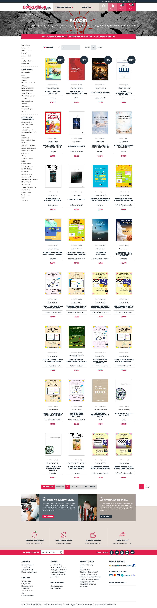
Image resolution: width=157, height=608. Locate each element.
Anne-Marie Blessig (27, 124)
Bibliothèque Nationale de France (28, 134)
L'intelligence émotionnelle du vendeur (124, 254)
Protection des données (84, 604)
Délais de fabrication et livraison (90, 577)
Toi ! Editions (25, 195)
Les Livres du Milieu (27, 177)
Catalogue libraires (27, 61)
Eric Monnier (100, 249)
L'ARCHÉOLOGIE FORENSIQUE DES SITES (76, 360)
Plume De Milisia (26, 190)
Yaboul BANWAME (76, 88)
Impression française (35, 540)
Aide (133, 1)
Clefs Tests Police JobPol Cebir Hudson (100, 467)
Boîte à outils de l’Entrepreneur (76, 467)
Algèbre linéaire (76, 146)
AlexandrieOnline (26, 122)
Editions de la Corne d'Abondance (27, 152)
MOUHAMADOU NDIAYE (76, 463)
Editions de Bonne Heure (28, 148)
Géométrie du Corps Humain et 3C (123, 146)
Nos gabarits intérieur (87, 581)
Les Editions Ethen (26, 174)
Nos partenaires (56, 588)
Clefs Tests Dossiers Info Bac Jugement (124, 360)
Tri (59, 47)
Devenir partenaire (57, 586)
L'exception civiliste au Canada (124, 414)
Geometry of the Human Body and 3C (100, 146)
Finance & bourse (26, 93)
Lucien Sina (76, 142)
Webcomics (24, 200)
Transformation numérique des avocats (53, 468)
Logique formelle (76, 200)
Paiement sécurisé (93, 540)
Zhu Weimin (100, 142)
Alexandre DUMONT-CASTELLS (76, 356)
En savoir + (105, 516)
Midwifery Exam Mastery (52, 92)
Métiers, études (25, 106)
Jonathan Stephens (53, 88)
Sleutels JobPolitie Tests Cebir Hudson (100, 307)
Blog (128, 1)
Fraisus (23, 161)
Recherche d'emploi (27, 109)
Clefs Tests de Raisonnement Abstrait (100, 361)
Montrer (88, 47)
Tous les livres (25, 45)
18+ (22, 58)
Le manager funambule (100, 253)
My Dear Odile (25, 184)
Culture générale (26, 72)
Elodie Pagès (53, 195)
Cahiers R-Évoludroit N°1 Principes (124, 93)
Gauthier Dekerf (26, 163)
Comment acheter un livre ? (89, 574)
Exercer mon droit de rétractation (105, 604)
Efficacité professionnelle (28, 83)
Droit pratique (25, 77)
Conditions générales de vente (52, 604)
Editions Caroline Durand (28, 145)
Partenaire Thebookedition (28, 187)
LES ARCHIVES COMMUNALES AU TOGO (76, 92)
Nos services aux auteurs (29, 572)
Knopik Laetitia (53, 142)
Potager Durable (26, 192)
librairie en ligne (67, 509)
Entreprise (24, 85)
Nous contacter (121, 1)
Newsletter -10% (56, 565)
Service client (122, 540)
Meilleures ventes (26, 50)
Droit (22, 75)
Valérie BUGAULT (124, 88)
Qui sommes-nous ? (108, 1)
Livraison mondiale (63, 540)
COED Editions (25, 143)
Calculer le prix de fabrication (89, 579)
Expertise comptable (27, 90)
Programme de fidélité (58, 574)
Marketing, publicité (27, 101)
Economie (24, 80)
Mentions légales (69, 604)
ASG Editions (25, 127)
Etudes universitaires (27, 88)
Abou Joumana (124, 249)
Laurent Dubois (124, 195)
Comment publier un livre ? (89, 572)
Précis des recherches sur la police (100, 414)
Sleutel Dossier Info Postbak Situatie (76, 307)
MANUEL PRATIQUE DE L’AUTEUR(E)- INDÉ (52, 146)
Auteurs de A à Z (26, 56)
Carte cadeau (25, 63)
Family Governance (27, 158)
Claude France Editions (28, 140)
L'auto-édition (25, 567)
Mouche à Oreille (26, 182)
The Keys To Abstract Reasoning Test (52, 307)
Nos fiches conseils (27, 569)
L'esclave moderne (100, 92)
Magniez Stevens (100, 88)
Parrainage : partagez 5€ (58, 572)
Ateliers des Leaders (27, 130)
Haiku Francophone (27, 166)
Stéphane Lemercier (100, 410)
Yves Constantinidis (100, 195)
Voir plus (78, 29)
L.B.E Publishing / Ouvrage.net (26, 170)
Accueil (25, 14)
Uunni (23, 197)
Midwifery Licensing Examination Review (53, 253)
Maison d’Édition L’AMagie (29, 179)
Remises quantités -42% (58, 567)
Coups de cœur (25, 48)
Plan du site (84, 586)
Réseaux (23, 111)
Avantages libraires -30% (59, 569)
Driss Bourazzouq (123, 410)
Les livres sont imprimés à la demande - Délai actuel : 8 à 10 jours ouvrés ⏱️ (78, 36)
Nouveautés (24, 53)
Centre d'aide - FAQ (86, 565)
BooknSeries (25, 137)
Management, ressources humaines (28, 97)
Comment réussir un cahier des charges (100, 199)
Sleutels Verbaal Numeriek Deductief (123, 199)
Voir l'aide (48, 516)
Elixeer (23, 156)
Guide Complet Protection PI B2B (52, 199)
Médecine (24, 103)
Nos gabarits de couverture (88, 584)
